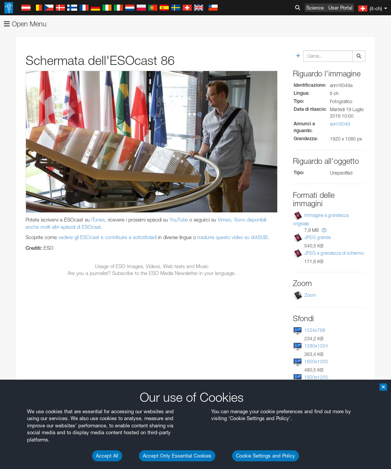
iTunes (98, 220)
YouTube (179, 220)
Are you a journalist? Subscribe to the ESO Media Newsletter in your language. (152, 273)
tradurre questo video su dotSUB (232, 237)
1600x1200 (316, 361)
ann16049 (340, 124)
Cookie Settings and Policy (265, 456)
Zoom (310, 295)
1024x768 (314, 330)
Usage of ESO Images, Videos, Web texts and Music (151, 266)
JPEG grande (317, 237)
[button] (324, 230)
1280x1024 (316, 346)
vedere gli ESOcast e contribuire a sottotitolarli (107, 237)
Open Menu (25, 24)
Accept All (107, 456)
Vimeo (224, 220)
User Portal (340, 8)
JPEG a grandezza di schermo (334, 253)
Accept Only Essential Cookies (177, 456)
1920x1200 (316, 377)
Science (315, 8)
